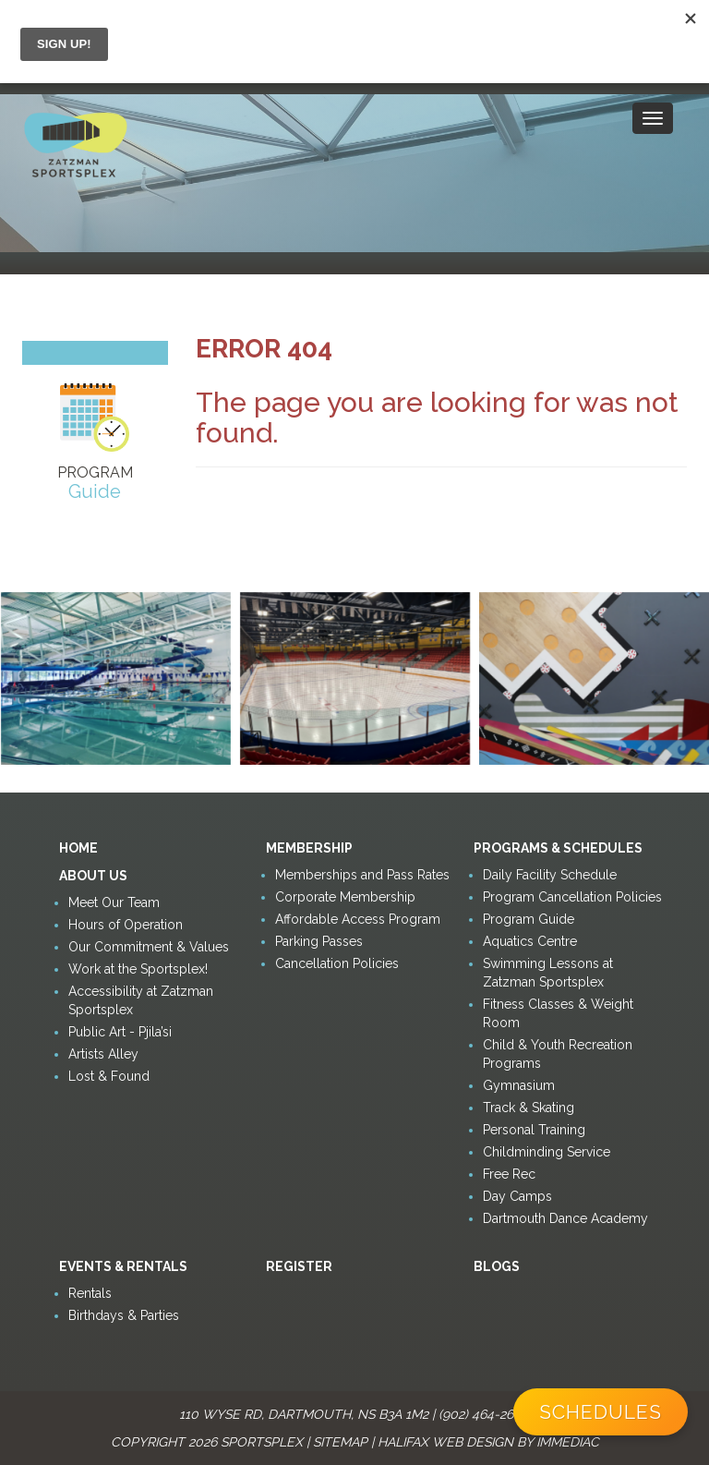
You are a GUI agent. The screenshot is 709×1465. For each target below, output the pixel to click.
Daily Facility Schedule (550, 874)
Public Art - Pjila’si (120, 1031)
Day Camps (517, 1196)
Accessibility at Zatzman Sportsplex (140, 1000)
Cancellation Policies (337, 963)
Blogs (497, 1266)
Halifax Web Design (445, 1442)
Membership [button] (309, 848)
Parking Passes (319, 941)
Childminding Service (546, 1151)
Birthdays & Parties (123, 1315)
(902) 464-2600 (484, 1414)
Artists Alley (103, 1054)
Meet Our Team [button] (114, 902)
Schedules (600, 1411)
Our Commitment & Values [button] (148, 946)
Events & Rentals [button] (123, 1266)
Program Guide (528, 919)
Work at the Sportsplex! (138, 969)
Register (299, 1266)
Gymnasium (519, 1085)
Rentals (90, 1293)
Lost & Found (109, 1076)
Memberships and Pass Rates (362, 874)
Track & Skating (528, 1107)
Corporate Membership (345, 897)
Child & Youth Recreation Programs (557, 1054)
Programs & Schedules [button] (558, 848)
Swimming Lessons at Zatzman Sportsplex (548, 972)
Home (78, 848)
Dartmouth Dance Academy (565, 1218)
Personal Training (534, 1129)
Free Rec (509, 1174)
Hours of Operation (125, 924)
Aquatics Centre (530, 941)
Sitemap (340, 1442)
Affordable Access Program (357, 919)
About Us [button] (93, 875)
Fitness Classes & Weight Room (558, 1013)
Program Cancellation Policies (572, 897)
